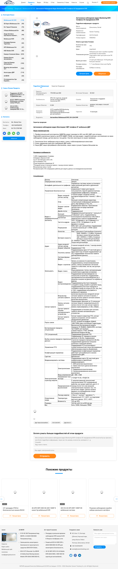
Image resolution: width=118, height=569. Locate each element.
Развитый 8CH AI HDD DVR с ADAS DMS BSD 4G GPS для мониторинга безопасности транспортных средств (54, 545)
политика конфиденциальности (8, 553)
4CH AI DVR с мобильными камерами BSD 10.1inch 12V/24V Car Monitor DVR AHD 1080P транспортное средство (17, 107)
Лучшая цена (84, 74)
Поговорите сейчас (109, 2)
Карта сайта (5, 546)
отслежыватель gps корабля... (14, 80)
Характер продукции (58, 86)
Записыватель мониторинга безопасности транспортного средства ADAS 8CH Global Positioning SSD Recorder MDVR (30, 545)
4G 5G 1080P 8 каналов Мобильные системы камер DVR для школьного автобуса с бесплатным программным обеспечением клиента (17, 101)
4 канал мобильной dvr (14, 30)
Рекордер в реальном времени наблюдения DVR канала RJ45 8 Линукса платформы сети (55, 536)
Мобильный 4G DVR (14, 20)
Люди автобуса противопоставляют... (14, 34)
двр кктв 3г (67, 422)
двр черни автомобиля (41, 422)
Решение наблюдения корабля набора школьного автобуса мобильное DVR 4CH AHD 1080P (101, 510)
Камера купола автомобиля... (14, 58)
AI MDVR (14, 76)
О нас (3, 541)
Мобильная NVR (14, 39)
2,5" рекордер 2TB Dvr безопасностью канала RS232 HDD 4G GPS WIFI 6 (13, 510)
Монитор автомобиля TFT (14, 68)
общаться (14, 138)
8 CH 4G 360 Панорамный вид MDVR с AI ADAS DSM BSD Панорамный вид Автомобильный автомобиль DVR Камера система (29, 536)
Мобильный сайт (7, 549)
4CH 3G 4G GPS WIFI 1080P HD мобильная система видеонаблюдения (71, 510)
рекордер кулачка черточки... (14, 43)
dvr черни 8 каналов (14, 27)
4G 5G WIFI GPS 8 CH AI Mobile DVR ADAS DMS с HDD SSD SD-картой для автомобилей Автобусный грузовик (55, 554)
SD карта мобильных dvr (14, 24)
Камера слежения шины (14, 54)
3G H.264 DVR (56, 422)
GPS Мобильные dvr (14, 47)
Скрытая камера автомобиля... (14, 63)
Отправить (45, 456)
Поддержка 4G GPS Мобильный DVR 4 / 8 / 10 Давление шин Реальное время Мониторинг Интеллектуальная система (17, 94)
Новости (4, 544)
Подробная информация (41, 86)
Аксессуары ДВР (14, 72)
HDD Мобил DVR (14, 51)
